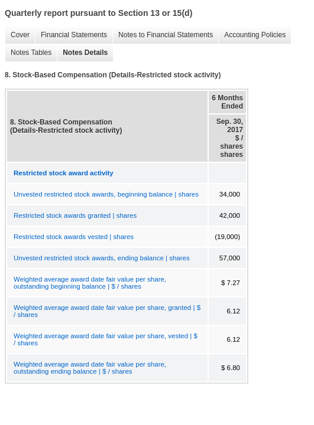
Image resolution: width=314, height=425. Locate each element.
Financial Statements (71, 35)
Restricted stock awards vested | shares (74, 236)
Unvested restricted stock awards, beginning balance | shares (106, 194)
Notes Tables (28, 52)
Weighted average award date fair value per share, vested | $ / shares (106, 339)
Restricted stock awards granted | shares (75, 215)
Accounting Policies (252, 35)
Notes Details (82, 52)
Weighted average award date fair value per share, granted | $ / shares (107, 311)
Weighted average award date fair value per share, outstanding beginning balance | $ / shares (90, 283)
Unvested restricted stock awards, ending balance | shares (102, 257)
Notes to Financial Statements (162, 35)
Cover (17, 35)
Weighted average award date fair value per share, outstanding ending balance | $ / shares (90, 368)
